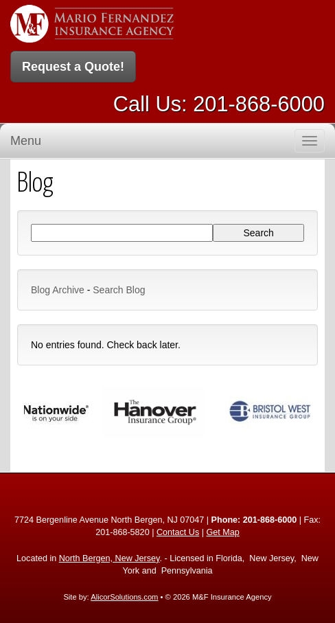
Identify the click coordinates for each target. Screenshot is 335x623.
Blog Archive (57, 289)
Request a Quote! (73, 66)
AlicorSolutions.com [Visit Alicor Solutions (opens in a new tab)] (124, 597)
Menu (25, 141)
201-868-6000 (259, 104)
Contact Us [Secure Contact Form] (178, 532)
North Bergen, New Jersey (109, 558)
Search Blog (119, 289)
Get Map (222, 532)
